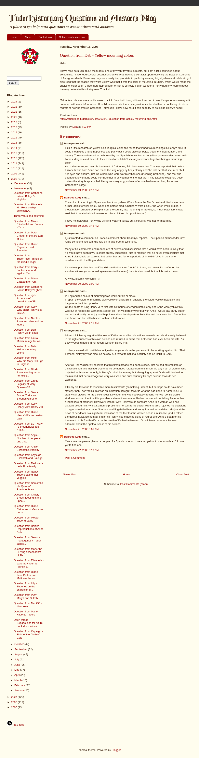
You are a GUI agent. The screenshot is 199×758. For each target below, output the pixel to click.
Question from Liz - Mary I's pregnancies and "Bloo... (28, 426)
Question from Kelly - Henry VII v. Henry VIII (28, 405)
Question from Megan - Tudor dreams (27, 519)
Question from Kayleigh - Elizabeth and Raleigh (28, 456)
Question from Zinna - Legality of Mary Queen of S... (26, 384)
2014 (14, 147)
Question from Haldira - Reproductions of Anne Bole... (28, 529)
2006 (14, 702)
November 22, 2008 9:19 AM (82, 450)
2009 (14, 173)
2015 (14, 142)
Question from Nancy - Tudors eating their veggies (27, 474)
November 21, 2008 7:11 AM (82, 323)
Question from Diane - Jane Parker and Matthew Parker (26, 575)
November (20, 188)
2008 (14, 178)
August (18, 654)
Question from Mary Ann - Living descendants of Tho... (28, 552)
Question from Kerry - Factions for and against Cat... (26, 270)
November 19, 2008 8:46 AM (82, 225)
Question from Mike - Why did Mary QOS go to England (28, 361)
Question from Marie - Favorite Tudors (26, 613)
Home (14, 37)
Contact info (45, 37)
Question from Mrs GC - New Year (28, 605)
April (17, 674)
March (18, 680)
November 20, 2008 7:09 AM (82, 283)
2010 (14, 168)
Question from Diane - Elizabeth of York (26, 280)
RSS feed (15, 724)
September (21, 649)
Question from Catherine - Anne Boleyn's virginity (28, 196)
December (20, 183)
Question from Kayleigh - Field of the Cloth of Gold (28, 634)
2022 (14, 106)
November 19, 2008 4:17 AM (82, 190)
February (20, 685)
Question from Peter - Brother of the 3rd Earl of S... (28, 235)
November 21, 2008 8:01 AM (82, 429)
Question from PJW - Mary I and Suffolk (26, 596)
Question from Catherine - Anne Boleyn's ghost (28, 288)
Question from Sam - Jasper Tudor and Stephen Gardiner (26, 395)
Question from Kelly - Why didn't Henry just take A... (27, 310)
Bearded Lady (72, 197)
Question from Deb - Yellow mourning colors (25, 349)
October (19, 644)
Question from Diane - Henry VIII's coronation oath (28, 415)
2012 (14, 158)
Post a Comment (75, 457)
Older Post (182, 474)
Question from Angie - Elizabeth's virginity (26, 448)
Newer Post (70, 474)
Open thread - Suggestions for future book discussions (28, 623)
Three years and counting (28, 215)
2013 (14, 153)
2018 (14, 127)
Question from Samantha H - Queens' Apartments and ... (28, 486)
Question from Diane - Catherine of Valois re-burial (28, 509)
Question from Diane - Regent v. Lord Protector (26, 247)
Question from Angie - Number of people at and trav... (27, 438)
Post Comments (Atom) (134, 484)
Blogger (116, 749)
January (19, 690)
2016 (14, 137)
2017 (14, 132)
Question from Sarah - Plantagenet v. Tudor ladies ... (27, 540)
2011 (14, 163)
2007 (14, 696)
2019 (14, 122)
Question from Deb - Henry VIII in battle (26, 331)
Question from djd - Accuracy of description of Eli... (26, 298)
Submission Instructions (72, 37)
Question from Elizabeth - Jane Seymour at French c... (28, 563)
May (17, 669)
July (17, 659)
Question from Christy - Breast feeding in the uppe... (27, 497)
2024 (14, 101)
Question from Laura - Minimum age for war (27, 340)
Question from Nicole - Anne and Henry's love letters (28, 321)
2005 (14, 707)
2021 (14, 111)
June (17, 664)
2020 (14, 117)
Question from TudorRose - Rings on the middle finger (28, 258)
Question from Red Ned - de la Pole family (28, 465)
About (28, 37)
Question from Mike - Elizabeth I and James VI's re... (28, 224)
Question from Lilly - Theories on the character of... (25, 586)
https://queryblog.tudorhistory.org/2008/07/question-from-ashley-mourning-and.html (108, 118)
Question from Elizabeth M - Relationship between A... (28, 207)
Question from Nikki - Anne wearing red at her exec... (27, 372)
